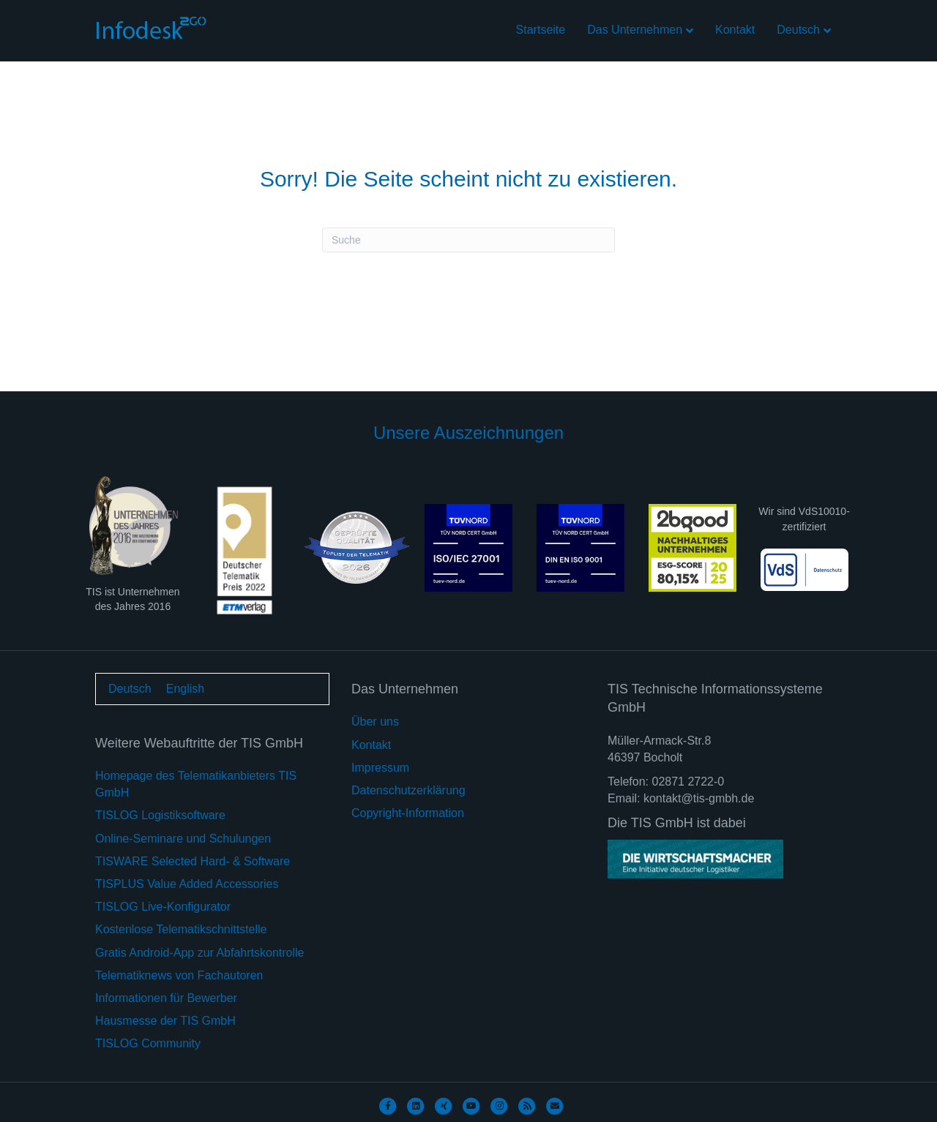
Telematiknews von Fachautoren (179, 975)
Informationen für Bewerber (166, 998)
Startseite (541, 29)
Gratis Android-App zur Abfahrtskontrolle (199, 952)
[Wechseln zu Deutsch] (130, 689)
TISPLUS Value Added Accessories (187, 884)
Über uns (375, 721)
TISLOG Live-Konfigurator (163, 906)
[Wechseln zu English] (185, 689)
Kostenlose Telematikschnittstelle (181, 929)
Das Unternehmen (634, 29)
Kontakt (735, 29)
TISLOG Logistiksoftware (160, 815)
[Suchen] (468, 239)
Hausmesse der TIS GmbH (165, 1020)
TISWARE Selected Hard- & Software (192, 861)
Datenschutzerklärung (408, 790)
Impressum (380, 767)
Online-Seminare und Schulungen (183, 838)
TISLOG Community (148, 1043)
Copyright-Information (407, 813)
